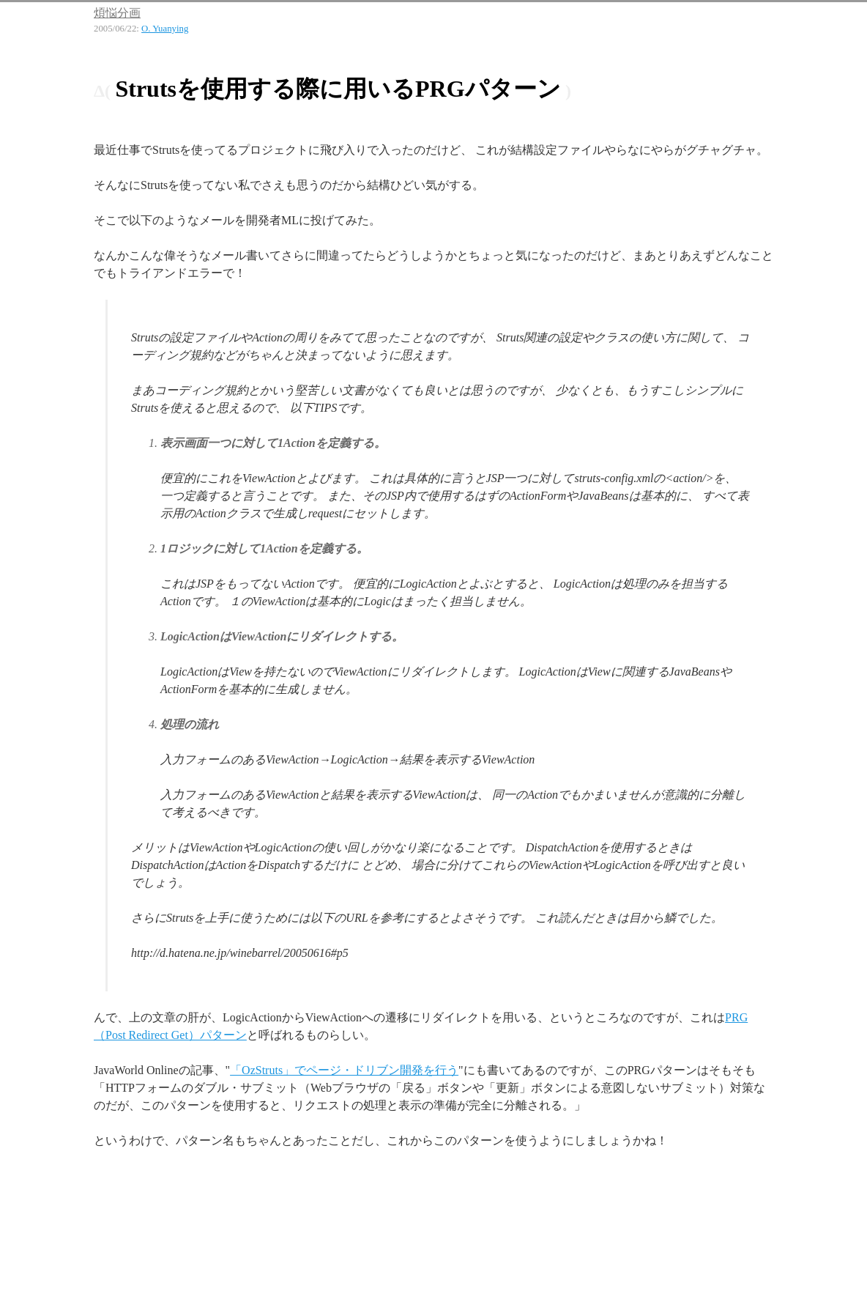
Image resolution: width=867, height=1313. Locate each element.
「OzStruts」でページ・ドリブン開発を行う (344, 1070)
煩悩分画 (117, 13)
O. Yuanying (164, 28)
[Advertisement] (265, 1207)
